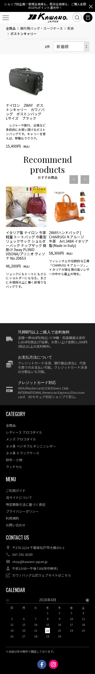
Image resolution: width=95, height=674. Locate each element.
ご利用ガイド (16, 490)
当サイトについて (19, 497)
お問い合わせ (16, 525)
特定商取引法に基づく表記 (25, 504)
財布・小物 (14, 459)
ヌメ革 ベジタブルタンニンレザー (31, 446)
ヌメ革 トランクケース (22, 453)
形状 (70, 28)
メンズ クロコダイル (21, 439)
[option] (26, 256)
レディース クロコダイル (24, 432)
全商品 (11, 28)
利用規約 (12, 518)
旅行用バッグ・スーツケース (41, 28)
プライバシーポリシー (22, 511)
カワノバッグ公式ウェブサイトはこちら (41, 575)
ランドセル (14, 466)
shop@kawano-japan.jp (30, 561)
